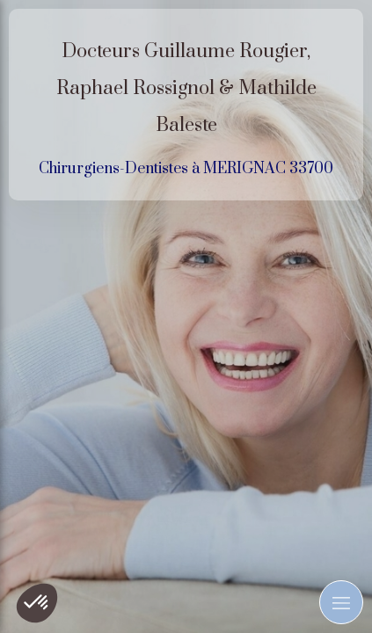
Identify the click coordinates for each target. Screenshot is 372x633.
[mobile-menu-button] (341, 602)
